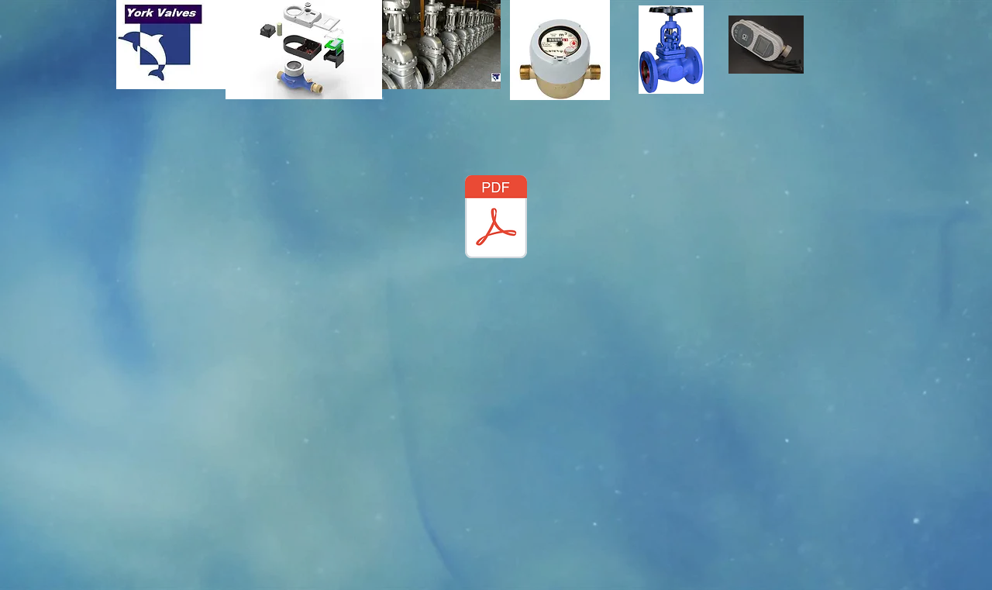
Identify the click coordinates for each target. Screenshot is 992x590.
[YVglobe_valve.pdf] (496, 218)
